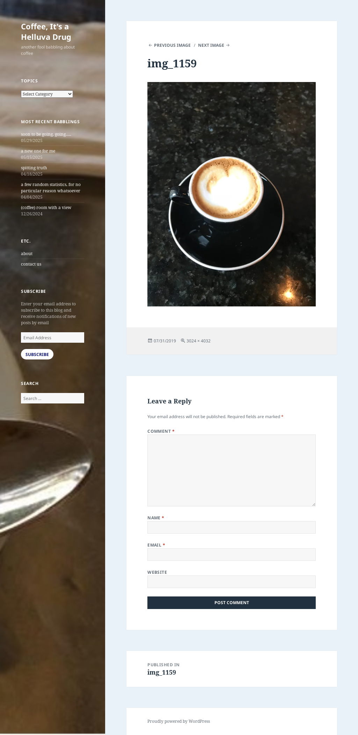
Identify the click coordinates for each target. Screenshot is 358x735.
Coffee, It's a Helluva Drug (46, 31)
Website (157, 572)
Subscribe (37, 354)
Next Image (211, 45)
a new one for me (38, 151)
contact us (31, 264)
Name (156, 518)
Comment (161, 431)
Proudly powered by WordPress (178, 721)
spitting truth (34, 168)
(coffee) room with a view (46, 207)
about (26, 254)
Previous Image (172, 45)
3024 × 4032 (199, 341)
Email (156, 545)
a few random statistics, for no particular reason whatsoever (51, 187)
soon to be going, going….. (46, 134)
